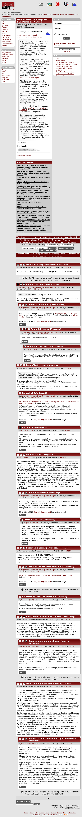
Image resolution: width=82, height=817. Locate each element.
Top (42, 242)
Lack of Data (32, 365)
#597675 (67, 620)
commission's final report (64, 66)
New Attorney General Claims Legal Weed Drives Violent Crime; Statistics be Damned (33, 173)
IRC (3, 72)
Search (4, 31)
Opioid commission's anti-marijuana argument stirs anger (30, 36)
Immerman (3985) (27, 600)
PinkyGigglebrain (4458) (32, 523)
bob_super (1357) (27, 430)
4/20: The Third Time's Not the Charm (32, 177)
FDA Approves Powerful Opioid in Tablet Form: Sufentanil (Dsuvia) (33, 216)
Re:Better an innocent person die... (47, 567)
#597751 (72, 349)
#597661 (30, 398)
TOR (3, 81)
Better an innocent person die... (42, 548)
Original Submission (24, 155)
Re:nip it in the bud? (39, 305)
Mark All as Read (66, 248)
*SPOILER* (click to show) (30, 150)
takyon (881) (25, 308)
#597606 (33, 289)
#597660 (30, 571)
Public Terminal (60, 34)
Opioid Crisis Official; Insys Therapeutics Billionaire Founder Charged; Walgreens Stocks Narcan (33, 198)
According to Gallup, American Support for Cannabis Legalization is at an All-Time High (33, 192)
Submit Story (6, 37)
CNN (57, 58)
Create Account (7, 43)
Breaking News (7, 55)
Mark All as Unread (48, 251)
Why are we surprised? (38, 264)
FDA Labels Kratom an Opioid (29, 202)
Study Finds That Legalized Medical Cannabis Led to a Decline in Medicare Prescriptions (32, 167)
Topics (4, 28)
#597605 (67, 267)
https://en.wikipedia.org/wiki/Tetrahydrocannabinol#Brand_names (45, 575)
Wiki (3, 74)
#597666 (30, 309)
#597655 (67, 551)
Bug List (5, 77)
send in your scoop (51, 14)
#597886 (72, 646)
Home (26, 813)
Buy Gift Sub (6, 41)
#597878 (75, 523)
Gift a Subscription (67, 49)
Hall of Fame (6, 35)
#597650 (63, 457)
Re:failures (34, 493)
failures (30, 454)
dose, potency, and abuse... (40, 617)
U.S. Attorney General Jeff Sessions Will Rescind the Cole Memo (33, 212)
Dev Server (6, 79)
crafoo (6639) (23, 457)
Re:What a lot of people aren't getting (48, 738)
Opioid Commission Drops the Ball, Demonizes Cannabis (32, 21)
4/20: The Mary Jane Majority (29, 226)
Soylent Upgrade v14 (42, 321)
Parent (22, 324)
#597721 (68, 600)
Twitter (4, 70)
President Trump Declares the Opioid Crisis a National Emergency (32, 187)
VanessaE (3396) (25, 287)
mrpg (25, 24)
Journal (39, 289)
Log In (4, 45)
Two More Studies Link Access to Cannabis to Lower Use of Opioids (31, 229)
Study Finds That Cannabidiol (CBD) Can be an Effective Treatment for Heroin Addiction (33, 221)
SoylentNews (8, 6)
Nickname (58, 23)
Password (57, 28)
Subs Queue (6, 39)
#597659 (30, 497)
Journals (5, 26)
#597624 (67, 368)
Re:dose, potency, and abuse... (44, 641)
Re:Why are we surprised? (40, 278)
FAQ (3, 24)
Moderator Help (23, 801)
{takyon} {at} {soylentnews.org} (43, 308)
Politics (4, 62)
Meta (4, 60)
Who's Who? (6, 76)
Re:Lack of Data (30, 393)
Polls (3, 33)
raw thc (27, 589)
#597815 (68, 430)
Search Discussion (68, 242)
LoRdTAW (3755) (31, 349)
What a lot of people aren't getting (44, 683)
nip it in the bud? (35, 284)
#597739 (39, 334)
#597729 (68, 744)
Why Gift (67, 51)
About (4, 22)
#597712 (67, 686)
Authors (5, 30)
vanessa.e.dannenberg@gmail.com (44, 287)
